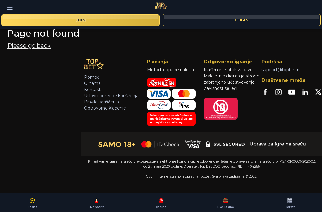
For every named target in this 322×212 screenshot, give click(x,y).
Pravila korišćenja (101, 102)
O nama (92, 83)
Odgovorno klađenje (105, 108)
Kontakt (92, 89)
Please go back (29, 45)
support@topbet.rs (280, 69)
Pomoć (91, 77)
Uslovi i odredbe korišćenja (111, 95)
